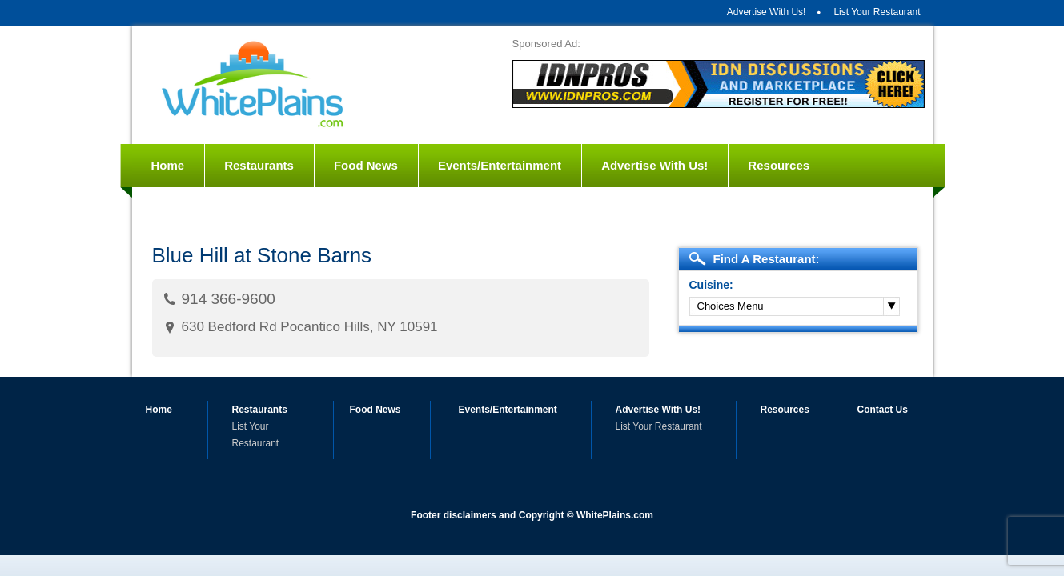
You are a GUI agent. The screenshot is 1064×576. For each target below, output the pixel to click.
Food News (366, 165)
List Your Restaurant (876, 12)
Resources (778, 165)
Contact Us (183, 208)
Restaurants (259, 165)
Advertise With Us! (766, 12)
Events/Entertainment (499, 165)
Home (168, 165)
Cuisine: (711, 284)
